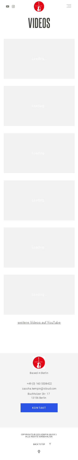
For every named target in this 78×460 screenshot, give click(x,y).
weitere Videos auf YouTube (39, 322)
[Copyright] (39, 452)
